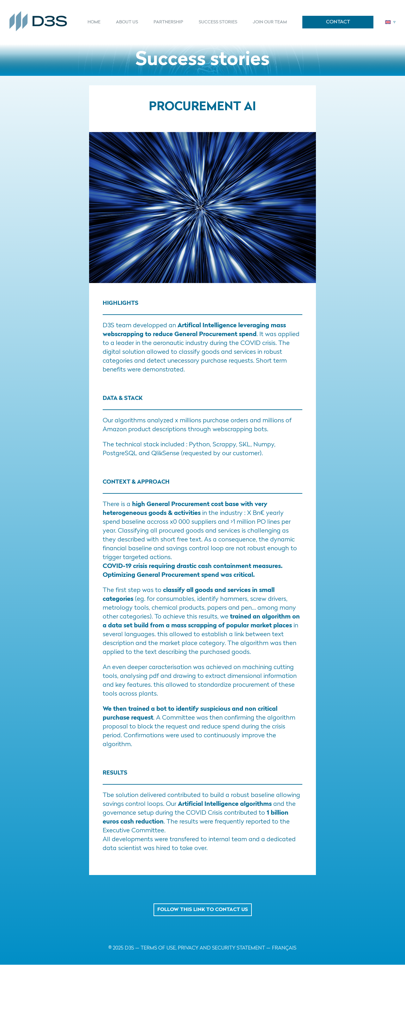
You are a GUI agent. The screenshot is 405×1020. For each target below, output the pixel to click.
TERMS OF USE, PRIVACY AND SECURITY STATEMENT (203, 948)
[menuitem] (98, 22)
